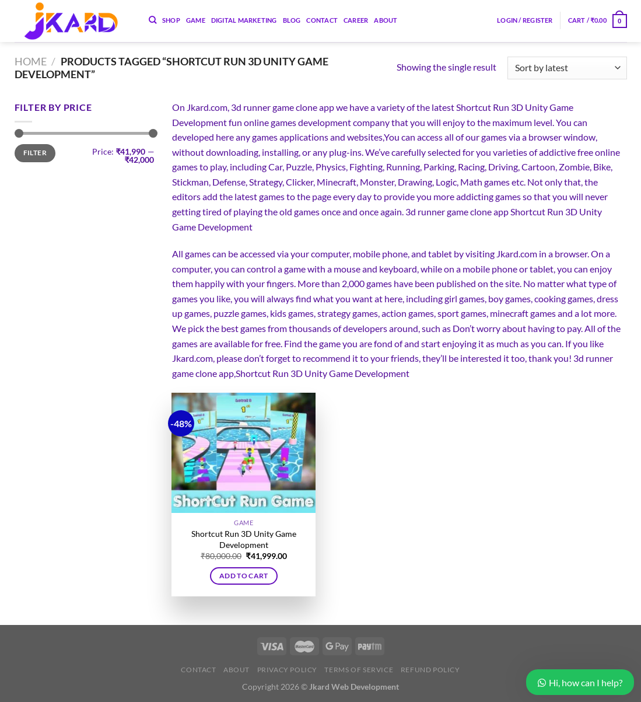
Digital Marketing (244, 20)
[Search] (152, 19)
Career (356, 20)
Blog (292, 20)
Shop (171, 20)
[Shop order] (566, 68)
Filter (35, 152)
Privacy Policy (287, 669)
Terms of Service (358, 669)
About (385, 20)
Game (195, 20)
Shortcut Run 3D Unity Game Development (243, 539)
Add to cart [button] (243, 575)
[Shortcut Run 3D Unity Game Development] (243, 453)
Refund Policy (430, 669)
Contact (322, 20)
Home (31, 61)
